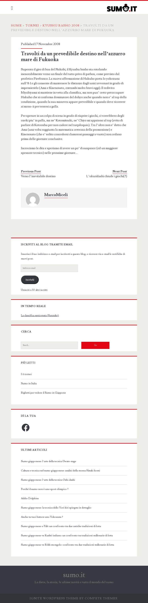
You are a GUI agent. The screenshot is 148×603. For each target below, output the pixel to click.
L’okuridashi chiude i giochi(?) (106, 176)
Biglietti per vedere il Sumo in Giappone (43, 392)
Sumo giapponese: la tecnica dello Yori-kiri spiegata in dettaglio (56, 507)
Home (16, 25)
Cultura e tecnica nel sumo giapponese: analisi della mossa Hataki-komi (60, 470)
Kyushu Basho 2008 (61, 25)
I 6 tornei (26, 374)
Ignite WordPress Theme (54, 598)
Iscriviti (30, 279)
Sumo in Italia (29, 383)
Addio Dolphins (30, 498)
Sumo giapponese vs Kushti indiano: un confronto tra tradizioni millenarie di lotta (67, 535)
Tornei (32, 25)
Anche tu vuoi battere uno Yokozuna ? (42, 517)
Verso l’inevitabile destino (38, 176)
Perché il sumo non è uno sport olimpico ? (44, 489)
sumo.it (74, 575)
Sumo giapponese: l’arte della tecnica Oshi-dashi (48, 479)
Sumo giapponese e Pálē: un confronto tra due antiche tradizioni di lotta (61, 526)
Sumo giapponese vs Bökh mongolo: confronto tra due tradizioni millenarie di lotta (67, 544)
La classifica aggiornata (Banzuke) (40, 315)
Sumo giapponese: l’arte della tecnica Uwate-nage (48, 461)
